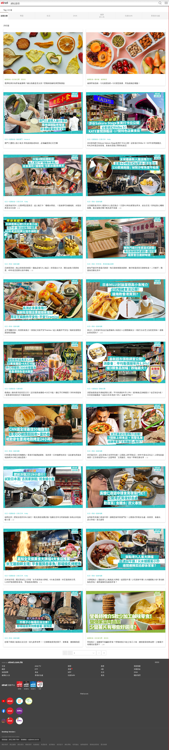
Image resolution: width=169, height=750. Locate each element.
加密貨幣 (5, 672)
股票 (102, 666)
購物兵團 (102, 389)
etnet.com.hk (15, 662)
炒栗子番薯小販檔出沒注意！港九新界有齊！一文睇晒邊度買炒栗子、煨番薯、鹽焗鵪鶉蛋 (42, 642)
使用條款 (52, 744)
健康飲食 (8, 79)
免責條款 (36, 744)
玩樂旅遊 (12, 139)
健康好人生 (6, 675)
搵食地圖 (99, 201)
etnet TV (38, 666)
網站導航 (68, 744)
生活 (6, 139)
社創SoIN (71, 675)
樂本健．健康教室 (101, 79)
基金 (36, 672)
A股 (102, 669)
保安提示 (60, 744)
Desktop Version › (9, 732)
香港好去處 (39, 675)
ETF (36, 669)
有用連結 (76, 744)
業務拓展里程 (94, 744)
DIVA (136, 672)
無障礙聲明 (84, 744)
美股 (70, 669)
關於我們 (137, 675)
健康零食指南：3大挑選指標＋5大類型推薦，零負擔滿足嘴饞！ (113, 83)
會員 (102, 675)
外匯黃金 (137, 669)
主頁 (3, 666)
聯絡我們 (28, 744)
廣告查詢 (20, 744)
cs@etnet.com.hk (33, 739)
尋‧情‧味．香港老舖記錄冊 (105, 264)
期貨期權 (137, 666)
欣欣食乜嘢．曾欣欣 (19, 79)
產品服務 (13, 744)
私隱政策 (44, 744)
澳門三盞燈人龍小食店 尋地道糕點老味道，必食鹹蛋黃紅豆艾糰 (31, 143)
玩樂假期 (19, 389)
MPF (69, 672)
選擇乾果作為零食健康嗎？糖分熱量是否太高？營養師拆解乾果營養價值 (35, 83)
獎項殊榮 (104, 744)
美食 (93, 201)
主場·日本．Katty (105, 139)
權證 (3, 669)
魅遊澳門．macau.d (23, 139)
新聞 (69, 666)
